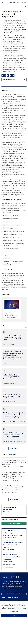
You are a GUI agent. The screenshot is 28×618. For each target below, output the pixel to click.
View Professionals (14, 523)
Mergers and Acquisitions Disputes (12, 556)
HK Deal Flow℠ (7, 547)
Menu (25, 2)
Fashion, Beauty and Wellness (11, 545)
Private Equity (7, 559)
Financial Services (8, 567)
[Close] (26, 606)
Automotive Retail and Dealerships (12, 535)
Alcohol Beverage (8, 533)
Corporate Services (8, 540)
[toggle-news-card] (23, 327)
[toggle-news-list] (26, 327)
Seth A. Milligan (7, 511)
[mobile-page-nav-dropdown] (14, 6)
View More (13, 448)
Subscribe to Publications (14, 593)
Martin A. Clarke (7, 509)
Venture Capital (7, 561)
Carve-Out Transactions (9, 537)
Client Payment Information (10, 597)
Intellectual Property (8, 549)
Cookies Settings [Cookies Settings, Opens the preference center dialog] (14, 615)
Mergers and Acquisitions (10, 554)
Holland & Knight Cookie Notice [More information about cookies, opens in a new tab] (18, 612)
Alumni (3, 601)
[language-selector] (14, 79)
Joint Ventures (7, 552)
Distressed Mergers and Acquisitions (13, 542)
